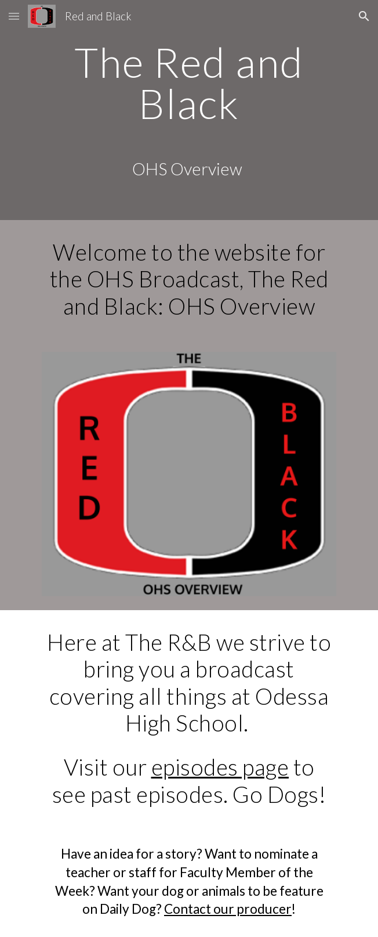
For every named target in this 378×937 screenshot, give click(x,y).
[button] (14, 16)
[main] (189, 110)
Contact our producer (228, 909)
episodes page (220, 767)
